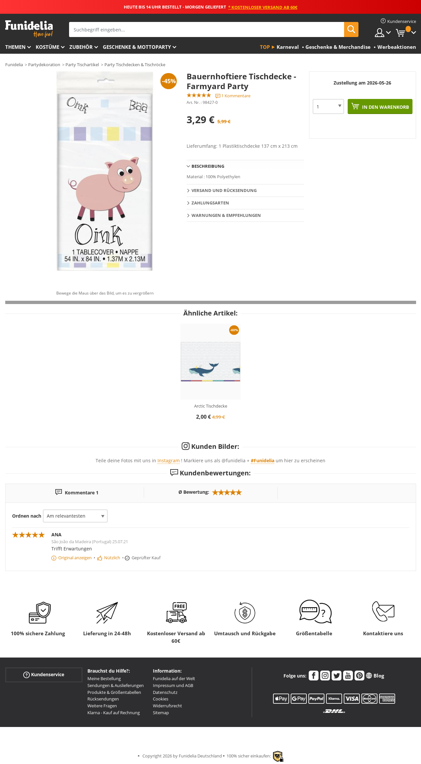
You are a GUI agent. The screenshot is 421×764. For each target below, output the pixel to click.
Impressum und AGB (173, 685)
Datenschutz (165, 692)
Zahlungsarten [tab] (210, 203)
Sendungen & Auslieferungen (115, 685)
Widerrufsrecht (167, 706)
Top (265, 47)
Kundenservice (43, 674)
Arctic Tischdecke (210, 406)
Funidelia (14, 64)
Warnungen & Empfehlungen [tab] (226, 215)
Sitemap (161, 713)
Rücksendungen (103, 699)
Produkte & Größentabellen (114, 692)
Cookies (160, 699)
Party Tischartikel (82, 64)
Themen (15, 47)
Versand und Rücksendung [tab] (224, 190)
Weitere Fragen (102, 706)
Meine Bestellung (104, 678)
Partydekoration (44, 64)
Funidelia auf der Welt (174, 678)
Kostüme (47, 47)
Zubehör (81, 47)
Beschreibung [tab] (208, 166)
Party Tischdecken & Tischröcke (134, 64)
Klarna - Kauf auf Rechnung (113, 713)
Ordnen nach (26, 516)
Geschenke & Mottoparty (137, 47)
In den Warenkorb (385, 107)
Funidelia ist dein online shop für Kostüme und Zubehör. (29, 29)
